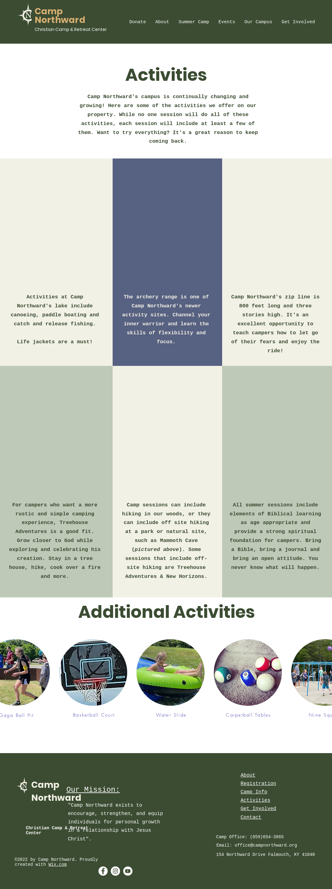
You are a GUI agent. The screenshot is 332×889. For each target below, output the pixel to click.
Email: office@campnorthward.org (257, 845)
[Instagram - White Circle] (115, 871)
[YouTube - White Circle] (127, 871)
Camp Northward (60, 15)
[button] (138, 22)
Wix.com (58, 864)
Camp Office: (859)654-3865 (250, 837)
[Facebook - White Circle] (103, 871)
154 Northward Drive (242, 854)
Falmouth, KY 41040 (291, 854)
